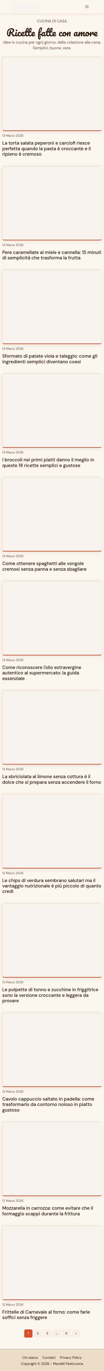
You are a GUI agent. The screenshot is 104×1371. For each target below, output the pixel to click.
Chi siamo (30, 1357)
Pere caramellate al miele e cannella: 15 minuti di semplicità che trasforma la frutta (51, 255)
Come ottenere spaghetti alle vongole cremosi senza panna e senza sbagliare (44, 566)
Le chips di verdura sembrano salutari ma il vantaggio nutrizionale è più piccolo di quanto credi (51, 886)
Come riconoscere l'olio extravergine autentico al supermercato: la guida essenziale (41, 672)
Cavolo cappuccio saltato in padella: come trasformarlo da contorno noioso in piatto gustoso (48, 1104)
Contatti (48, 1357)
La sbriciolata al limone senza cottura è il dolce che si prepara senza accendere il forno (51, 779)
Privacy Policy (71, 1357)
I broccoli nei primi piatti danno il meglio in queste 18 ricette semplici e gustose (48, 462)
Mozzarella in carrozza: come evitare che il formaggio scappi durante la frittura (47, 1210)
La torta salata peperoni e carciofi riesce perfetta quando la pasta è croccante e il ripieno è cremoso (46, 148)
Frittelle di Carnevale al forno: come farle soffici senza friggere (46, 1314)
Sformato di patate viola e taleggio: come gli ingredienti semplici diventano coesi (49, 358)
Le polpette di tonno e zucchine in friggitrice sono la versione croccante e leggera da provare (50, 995)
